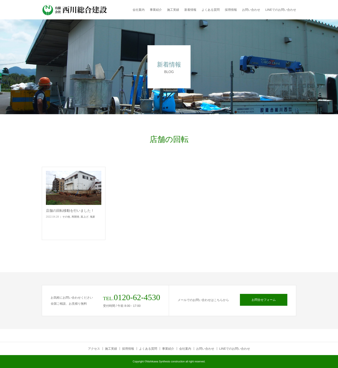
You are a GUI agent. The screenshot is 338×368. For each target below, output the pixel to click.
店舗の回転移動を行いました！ (70, 210)
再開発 (75, 216)
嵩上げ (84, 216)
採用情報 (231, 9)
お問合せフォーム (264, 299)
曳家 (92, 216)
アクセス (94, 348)
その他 (66, 216)
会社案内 (139, 9)
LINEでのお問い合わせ (280, 9)
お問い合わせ (251, 9)
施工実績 (173, 9)
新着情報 (190, 9)
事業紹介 (156, 9)
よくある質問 (211, 9)
